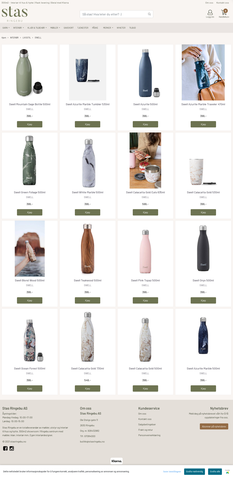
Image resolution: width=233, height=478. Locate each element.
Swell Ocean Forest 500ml (29, 368)
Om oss (209, 2)
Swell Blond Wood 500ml (29, 280)
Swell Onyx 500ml (203, 280)
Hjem (4, 37)
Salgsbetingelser (147, 424)
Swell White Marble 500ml (87, 192)
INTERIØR (17, 28)
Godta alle (215, 471)
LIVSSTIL (25, 37)
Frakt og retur (145, 429)
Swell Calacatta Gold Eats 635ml (145, 192)
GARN (5, 28)
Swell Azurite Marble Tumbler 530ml (87, 104)
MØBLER (54, 28)
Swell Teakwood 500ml (87, 280)
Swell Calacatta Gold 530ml (203, 192)
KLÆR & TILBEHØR (36, 28)
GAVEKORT (69, 28)
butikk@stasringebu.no (92, 441)
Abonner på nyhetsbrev (214, 426)
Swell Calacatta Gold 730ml (87, 368)
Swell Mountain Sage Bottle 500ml (29, 104)
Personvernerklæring (149, 435)
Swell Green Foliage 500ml (29, 192)
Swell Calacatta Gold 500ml (145, 368)
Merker (107, 28)
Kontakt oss (223, 2)
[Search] (116, 14)
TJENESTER (82, 28)
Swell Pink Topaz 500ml (145, 280)
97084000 (89, 436)
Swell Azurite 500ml (145, 104)
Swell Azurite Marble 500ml (203, 368)
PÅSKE (95, 28)
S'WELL (36, 37)
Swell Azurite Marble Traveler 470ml (203, 104)
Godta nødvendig (194, 471)
